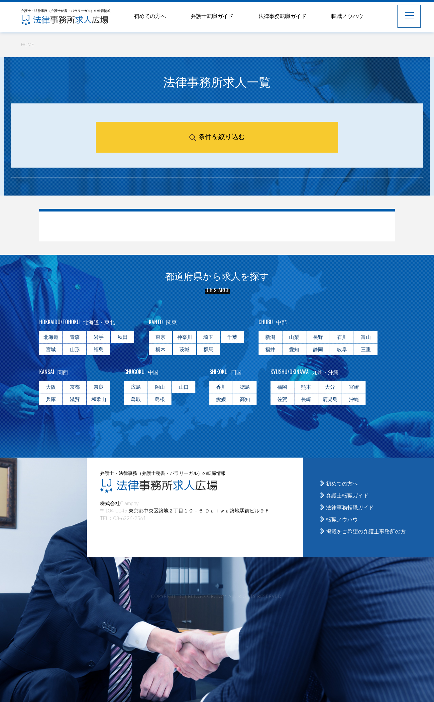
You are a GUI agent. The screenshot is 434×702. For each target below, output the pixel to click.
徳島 (245, 387)
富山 (366, 337)
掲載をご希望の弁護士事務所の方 (366, 531)
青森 (75, 337)
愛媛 (221, 399)
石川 (342, 337)
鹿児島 (330, 399)
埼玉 (208, 337)
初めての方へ (150, 16)
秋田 (123, 337)
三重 (366, 349)
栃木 (160, 349)
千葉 (232, 337)
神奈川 (184, 337)
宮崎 (354, 387)
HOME (27, 44)
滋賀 (75, 399)
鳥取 (136, 399)
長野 (318, 337)
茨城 (184, 349)
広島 (136, 387)
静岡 (318, 349)
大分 (330, 387)
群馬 (208, 349)
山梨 (294, 337)
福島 (99, 349)
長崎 (306, 399)
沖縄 (354, 399)
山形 (75, 349)
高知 (245, 399)
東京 (160, 337)
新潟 (270, 337)
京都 (75, 387)
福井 (270, 349)
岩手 (99, 337)
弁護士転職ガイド (212, 16)
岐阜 (342, 349)
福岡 (282, 387)
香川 (221, 387)
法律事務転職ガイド (282, 16)
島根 (160, 399)
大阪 (51, 387)
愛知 (294, 349)
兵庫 (51, 399)
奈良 (99, 387)
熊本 (306, 387)
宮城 (51, 349)
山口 (184, 387)
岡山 (160, 387)
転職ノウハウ (347, 16)
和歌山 (98, 399)
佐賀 (282, 399)
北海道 (51, 337)
